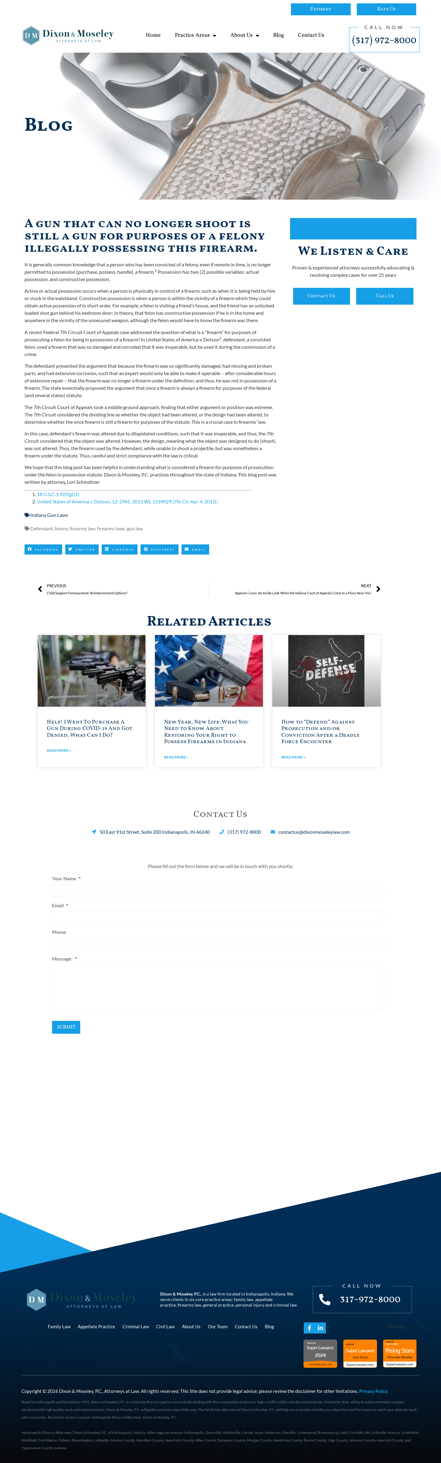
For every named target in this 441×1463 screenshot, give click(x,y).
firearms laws (111, 528)
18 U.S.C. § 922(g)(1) (58, 494)
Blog (278, 35)
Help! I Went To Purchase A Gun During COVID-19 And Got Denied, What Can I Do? (89, 728)
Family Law (59, 1325)
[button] (43, 549)
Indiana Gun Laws (49, 515)
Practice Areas (195, 35)
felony (61, 528)
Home (153, 35)
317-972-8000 (371, 1298)
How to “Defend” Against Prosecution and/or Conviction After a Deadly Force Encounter (320, 732)
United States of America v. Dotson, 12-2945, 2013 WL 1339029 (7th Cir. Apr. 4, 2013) (127, 501)
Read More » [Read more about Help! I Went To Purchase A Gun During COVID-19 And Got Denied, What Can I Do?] (59, 750)
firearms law (82, 528)
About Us (244, 35)
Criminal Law (136, 1325)
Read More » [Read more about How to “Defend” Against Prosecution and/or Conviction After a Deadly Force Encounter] (293, 757)
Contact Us (311, 35)
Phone (59, 930)
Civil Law (165, 1325)
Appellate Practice (96, 1325)
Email (60, 904)
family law (243, 1298)
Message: (64, 956)
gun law (135, 528)
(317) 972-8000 (384, 40)
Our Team (218, 1325)
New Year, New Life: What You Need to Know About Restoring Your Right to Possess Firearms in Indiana (206, 732)
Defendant (41, 528)
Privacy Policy (373, 1390)
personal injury (250, 1304)
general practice (218, 1304)
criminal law (285, 1304)
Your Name (66, 878)
